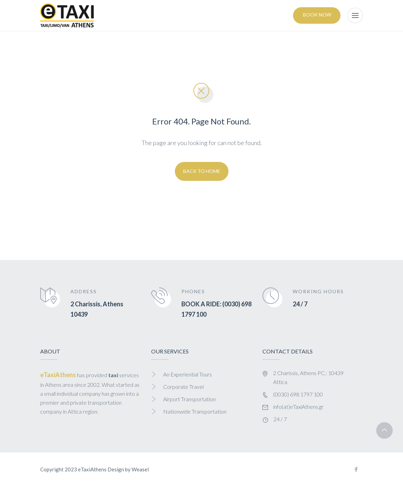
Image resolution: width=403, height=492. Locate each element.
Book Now (317, 15)
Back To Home (201, 171)
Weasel (140, 469)
